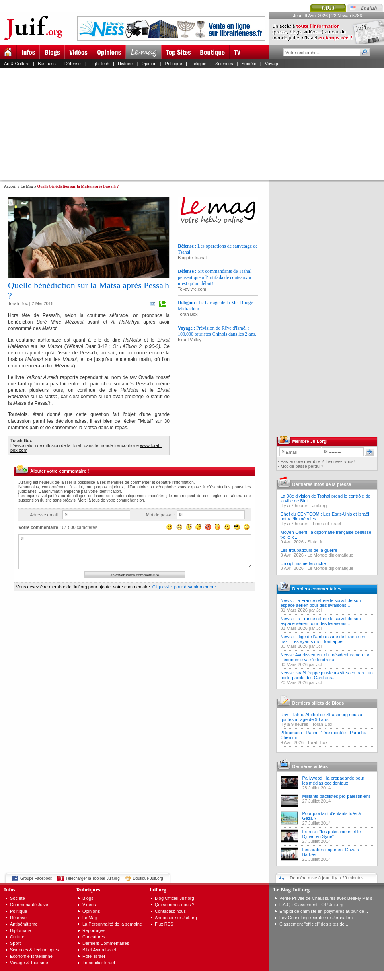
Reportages (93, 930)
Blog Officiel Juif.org (174, 898)
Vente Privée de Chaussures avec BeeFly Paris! (326, 898)
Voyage (272, 63)
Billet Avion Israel (99, 949)
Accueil (10, 186)
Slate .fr (315, 541)
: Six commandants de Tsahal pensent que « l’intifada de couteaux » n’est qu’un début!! (214, 277)
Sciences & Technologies (34, 949)
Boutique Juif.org (148, 878)
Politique (173, 63)
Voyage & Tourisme (29, 962)
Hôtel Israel (93, 956)
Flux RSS (164, 924)
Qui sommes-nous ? (174, 904)
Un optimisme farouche (303, 563)
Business (47, 63)
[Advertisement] (173, 124)
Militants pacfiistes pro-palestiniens (336, 796)
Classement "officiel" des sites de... (313, 924)
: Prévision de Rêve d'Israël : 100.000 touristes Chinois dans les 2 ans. (217, 331)
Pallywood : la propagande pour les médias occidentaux (333, 780)
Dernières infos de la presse (321, 484)
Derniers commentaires (316, 588)
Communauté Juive (29, 904)
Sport (15, 943)
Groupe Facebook (36, 878)
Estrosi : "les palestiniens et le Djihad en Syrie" (331, 834)
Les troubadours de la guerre (309, 550)
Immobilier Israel (98, 962)
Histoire (125, 63)
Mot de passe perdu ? (302, 466)
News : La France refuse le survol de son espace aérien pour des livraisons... (321, 603)
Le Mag (27, 186)
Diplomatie (20, 930)
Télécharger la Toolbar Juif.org (93, 878)
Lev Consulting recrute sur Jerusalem (316, 917)
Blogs (88, 898)
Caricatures (93, 936)
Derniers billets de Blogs (318, 703)
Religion (199, 63)
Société (249, 63)
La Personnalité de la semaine (112, 924)
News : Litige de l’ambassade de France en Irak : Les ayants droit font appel (323, 639)
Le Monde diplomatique (330, 555)
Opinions (91, 911)
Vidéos (89, 904)
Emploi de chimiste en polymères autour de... (323, 911)
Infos (9, 890)
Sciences (224, 63)
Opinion (148, 63)
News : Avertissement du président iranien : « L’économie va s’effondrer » (325, 657)
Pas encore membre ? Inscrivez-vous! (318, 461)
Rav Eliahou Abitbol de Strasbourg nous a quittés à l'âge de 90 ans (322, 717)
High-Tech (99, 63)
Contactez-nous (170, 911)
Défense (72, 63)
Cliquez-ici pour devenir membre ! (185, 586)
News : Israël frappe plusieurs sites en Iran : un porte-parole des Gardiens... (327, 675)
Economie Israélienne (31, 956)
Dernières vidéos (310, 766)
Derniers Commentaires (105, 943)
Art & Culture (16, 63)
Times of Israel (326, 523)
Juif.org (319, 505)
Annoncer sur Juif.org (176, 917)
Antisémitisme (23, 924)
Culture (17, 936)
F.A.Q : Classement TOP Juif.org (311, 904)
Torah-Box (322, 724)
